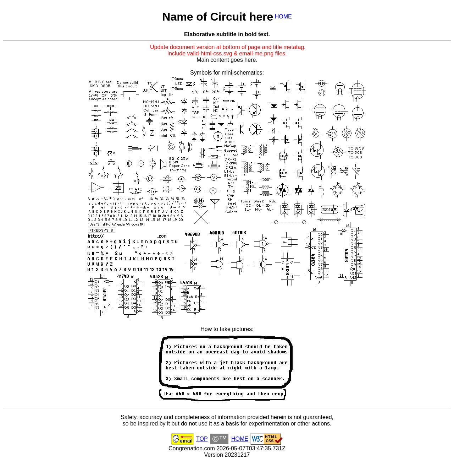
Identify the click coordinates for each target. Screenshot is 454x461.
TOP (201, 439)
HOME (283, 16)
